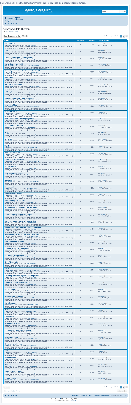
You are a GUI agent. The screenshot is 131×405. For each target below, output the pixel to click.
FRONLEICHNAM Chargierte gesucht (18, 214)
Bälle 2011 (8, 132)
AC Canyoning (10, 180)
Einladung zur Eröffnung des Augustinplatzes (22, 276)
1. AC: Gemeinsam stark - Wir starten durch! (21, 221)
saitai (8, 79)
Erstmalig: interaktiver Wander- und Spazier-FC (22, 71)
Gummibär (10, 65)
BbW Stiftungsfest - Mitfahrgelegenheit (19, 119)
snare (8, 168)
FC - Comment (10, 269)
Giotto (8, 175)
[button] (126, 36)
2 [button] (123, 36)
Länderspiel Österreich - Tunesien (17, 282)
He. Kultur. (8, 364)
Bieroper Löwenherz (12, 153)
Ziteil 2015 (8, 50)
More (8, 45)
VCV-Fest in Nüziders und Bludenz (17, 248)
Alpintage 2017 (10, 43)
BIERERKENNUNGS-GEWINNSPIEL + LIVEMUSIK (23, 228)
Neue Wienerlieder (11, 262)
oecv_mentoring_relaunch (14, 241)
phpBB (59, 399)
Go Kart (7, 310)
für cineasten (9, 317)
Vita (8, 222)
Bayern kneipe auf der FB (14, 64)
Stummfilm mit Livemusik (14, 125)
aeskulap (9, 359)
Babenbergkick (10, 303)
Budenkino (9, 78)
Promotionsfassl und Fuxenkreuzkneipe (19, 57)
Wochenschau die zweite (14, 296)
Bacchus (9, 100)
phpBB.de (73, 400)
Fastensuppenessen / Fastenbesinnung (19, 98)
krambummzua (10, 358)
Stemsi (9, 120)
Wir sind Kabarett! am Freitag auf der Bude (21, 207)
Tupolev (8, 146)
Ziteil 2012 (8, 91)
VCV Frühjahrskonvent (13, 194)
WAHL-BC (8, 139)
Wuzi (8, 59)
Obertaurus (10, 270)
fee (7, 311)
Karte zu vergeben (11, 337)
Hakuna (9, 134)
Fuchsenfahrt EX (11, 378)
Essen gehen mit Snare (13, 344)
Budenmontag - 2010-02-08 (15, 200)
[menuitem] (17, 17)
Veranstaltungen (32, 45)
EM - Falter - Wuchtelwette (14, 255)
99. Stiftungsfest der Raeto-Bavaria (18, 330)
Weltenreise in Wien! (12, 323)
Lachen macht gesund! (13, 371)
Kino (6, 351)
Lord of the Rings (11, 105)
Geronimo (9, 93)
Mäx (8, 284)
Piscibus (9, 236)
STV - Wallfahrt (10, 166)
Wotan (9, 52)
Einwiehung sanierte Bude (14, 160)
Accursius (9, 72)
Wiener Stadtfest (11, 112)
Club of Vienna (10, 289)
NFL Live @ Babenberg (13, 84)
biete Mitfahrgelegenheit (14, 173)
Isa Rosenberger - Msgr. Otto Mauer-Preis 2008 (22, 235)
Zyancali (9, 304)
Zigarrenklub (9, 187)
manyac (9, 298)
